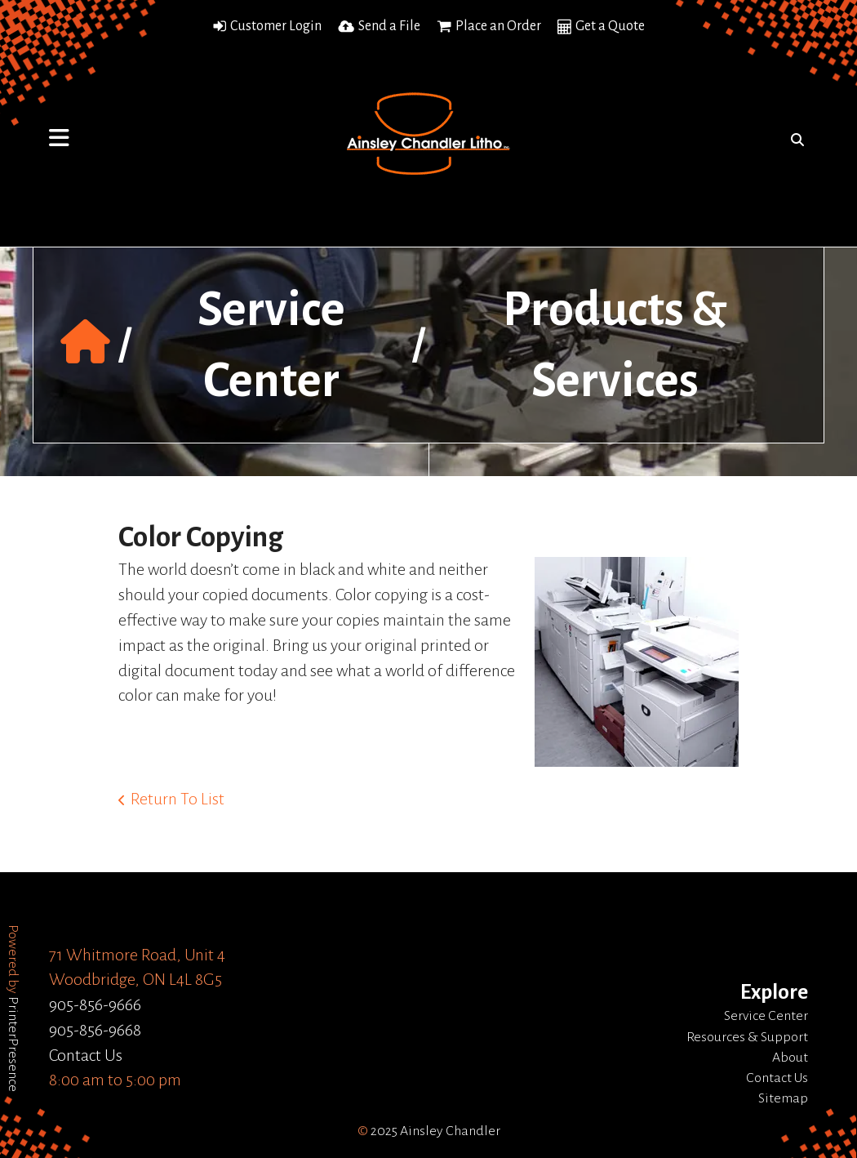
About (790, 1057)
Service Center (766, 1016)
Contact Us (85, 1055)
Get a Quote (610, 26)
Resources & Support (747, 1037)
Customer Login (276, 26)
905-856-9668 (95, 1030)
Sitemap (783, 1098)
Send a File (389, 26)
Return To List (177, 799)
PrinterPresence (13, 1044)
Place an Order (498, 26)
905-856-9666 (95, 1004)
